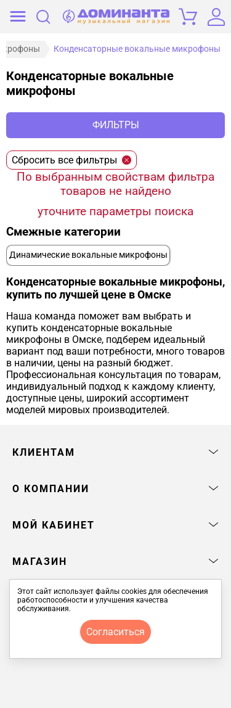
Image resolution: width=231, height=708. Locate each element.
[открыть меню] (18, 16)
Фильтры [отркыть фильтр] (115, 125)
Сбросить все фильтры (71, 160)
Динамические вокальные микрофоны (88, 255)
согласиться (115, 632)
